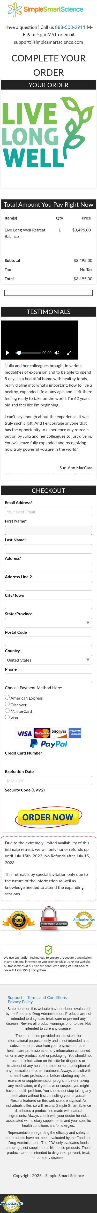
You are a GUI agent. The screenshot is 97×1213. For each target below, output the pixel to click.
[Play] (7, 353)
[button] (48, 817)
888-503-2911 (70, 27)
